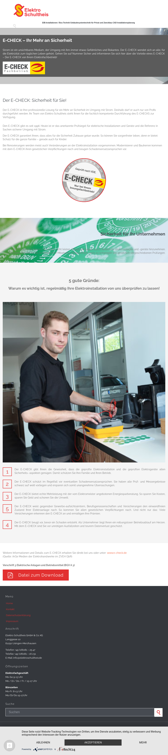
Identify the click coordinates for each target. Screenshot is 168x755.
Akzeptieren (93, 742)
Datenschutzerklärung (18, 615)
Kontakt (10, 609)
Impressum (12, 621)
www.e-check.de (117, 552)
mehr (143, 742)
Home (9, 603)
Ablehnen (43, 742)
